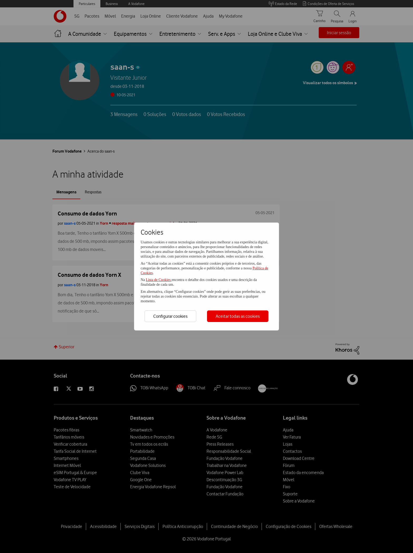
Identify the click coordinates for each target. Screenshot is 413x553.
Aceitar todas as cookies (238, 316)
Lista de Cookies (159, 280)
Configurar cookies (170, 316)
